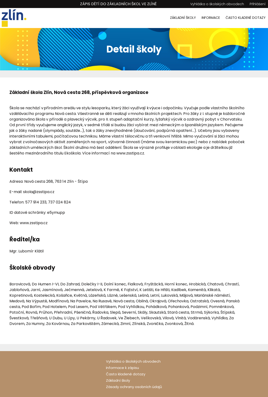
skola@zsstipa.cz (38, 191)
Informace (211, 17)
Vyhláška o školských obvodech (217, 4)
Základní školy (183, 17)
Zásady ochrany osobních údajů (134, 386)
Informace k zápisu (122, 367)
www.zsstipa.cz (130, 153)
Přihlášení (258, 4)
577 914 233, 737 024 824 (48, 202)
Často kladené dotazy (246, 17)
